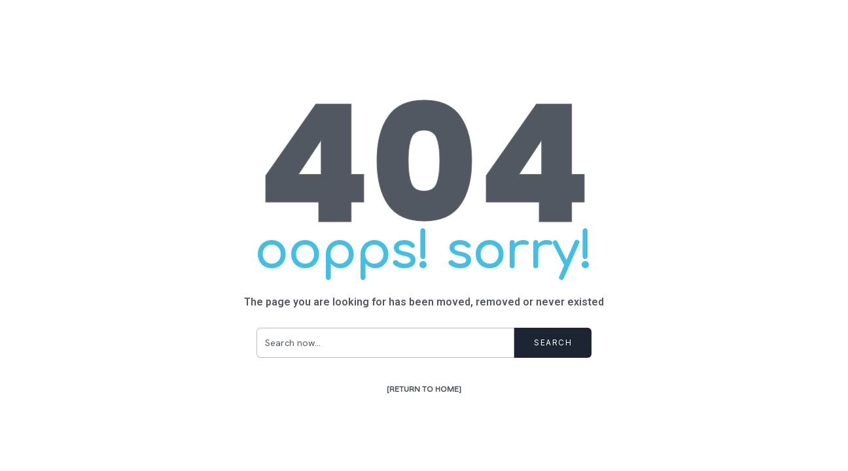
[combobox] (385, 343)
